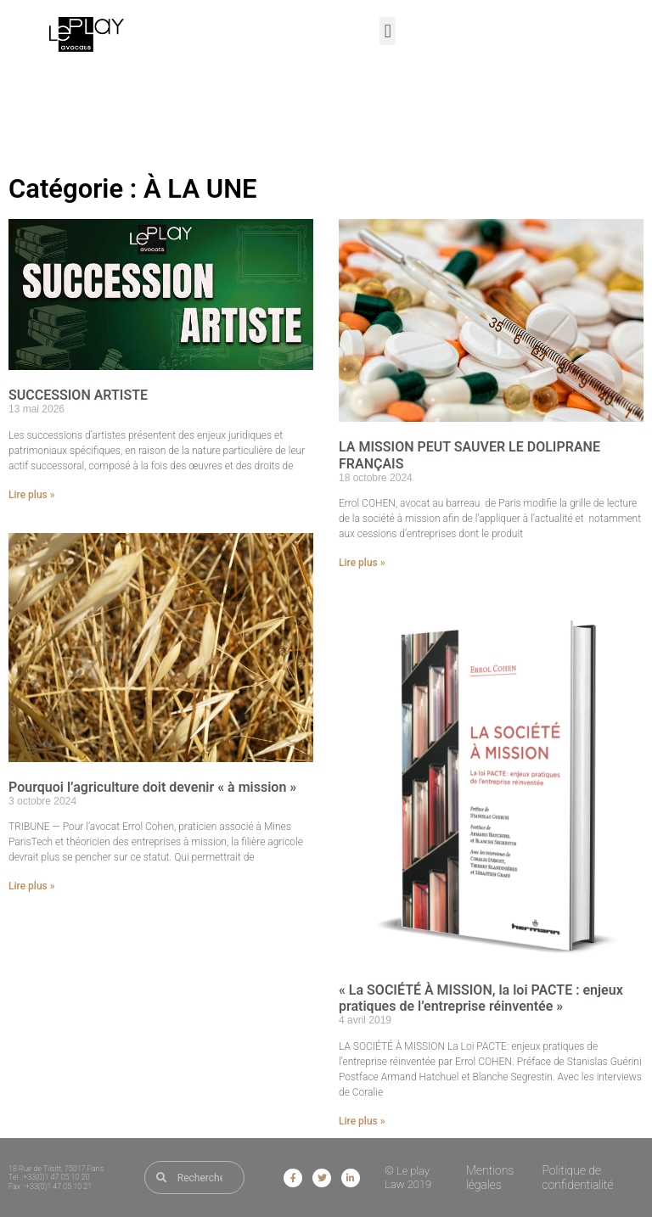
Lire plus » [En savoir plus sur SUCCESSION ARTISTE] (31, 495)
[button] (387, 31)
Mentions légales (490, 1178)
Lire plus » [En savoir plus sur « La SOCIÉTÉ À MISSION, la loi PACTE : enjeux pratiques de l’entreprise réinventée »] (362, 1121)
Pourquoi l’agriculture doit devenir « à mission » (152, 787)
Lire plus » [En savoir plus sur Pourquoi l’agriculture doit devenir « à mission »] (31, 886)
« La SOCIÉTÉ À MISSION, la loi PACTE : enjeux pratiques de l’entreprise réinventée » (481, 998)
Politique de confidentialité (577, 1178)
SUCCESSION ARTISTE (78, 395)
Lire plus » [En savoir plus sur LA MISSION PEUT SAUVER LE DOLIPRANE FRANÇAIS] (362, 563)
